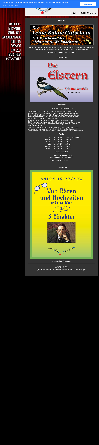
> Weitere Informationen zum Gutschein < (61, 52)
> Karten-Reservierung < (61, 156)
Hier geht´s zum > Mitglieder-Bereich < (61, 267)
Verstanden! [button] (88, 4)
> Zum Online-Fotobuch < (61, 261)
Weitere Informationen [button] (10, 5)
